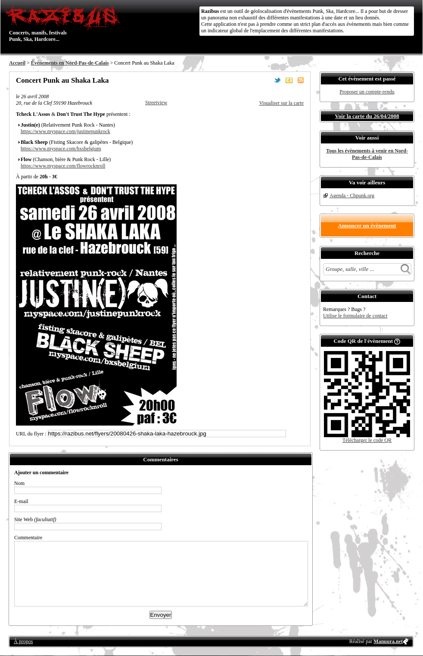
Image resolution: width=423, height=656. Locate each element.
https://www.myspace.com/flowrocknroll (63, 166)
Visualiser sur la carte (281, 103)
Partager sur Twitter (277, 80)
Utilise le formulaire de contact (355, 316)
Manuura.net (388, 641)
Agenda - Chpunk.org (352, 196)
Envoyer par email (289, 80)
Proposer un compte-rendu (366, 92)
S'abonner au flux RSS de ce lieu (300, 80)
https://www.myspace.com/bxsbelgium (61, 149)
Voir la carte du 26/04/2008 (367, 116)
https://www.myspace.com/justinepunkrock (65, 131)
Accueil (17, 63)
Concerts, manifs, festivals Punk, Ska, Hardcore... (65, 23)
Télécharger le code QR (367, 440)
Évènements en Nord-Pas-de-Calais (70, 63)
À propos (23, 641)
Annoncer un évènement (367, 225)
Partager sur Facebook (265, 80)
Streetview (156, 102)
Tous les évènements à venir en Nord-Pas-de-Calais (367, 154)
